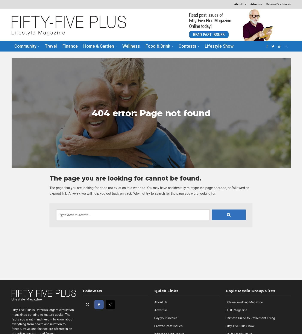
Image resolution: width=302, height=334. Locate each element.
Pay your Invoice (166, 318)
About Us (240, 4)
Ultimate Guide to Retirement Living (250, 318)
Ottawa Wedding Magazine (244, 302)
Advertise (256, 4)
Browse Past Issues (278, 4)
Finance (70, 46)
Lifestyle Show (219, 46)
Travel (51, 46)
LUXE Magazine (236, 310)
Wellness (131, 46)
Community (25, 46)
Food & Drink (158, 46)
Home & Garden (98, 46)
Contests (187, 46)
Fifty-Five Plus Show (240, 326)
